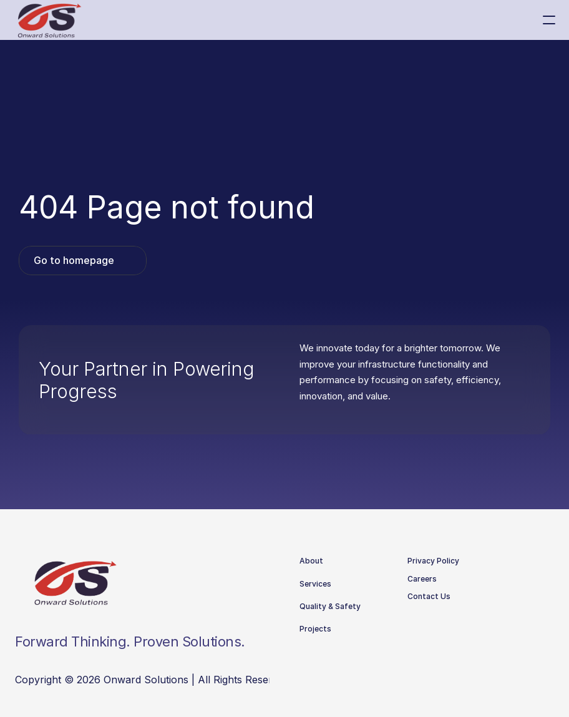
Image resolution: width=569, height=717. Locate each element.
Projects (315, 628)
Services (315, 583)
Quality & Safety (330, 606)
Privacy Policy (433, 560)
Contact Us (428, 596)
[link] (83, 260)
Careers (422, 578)
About (311, 560)
